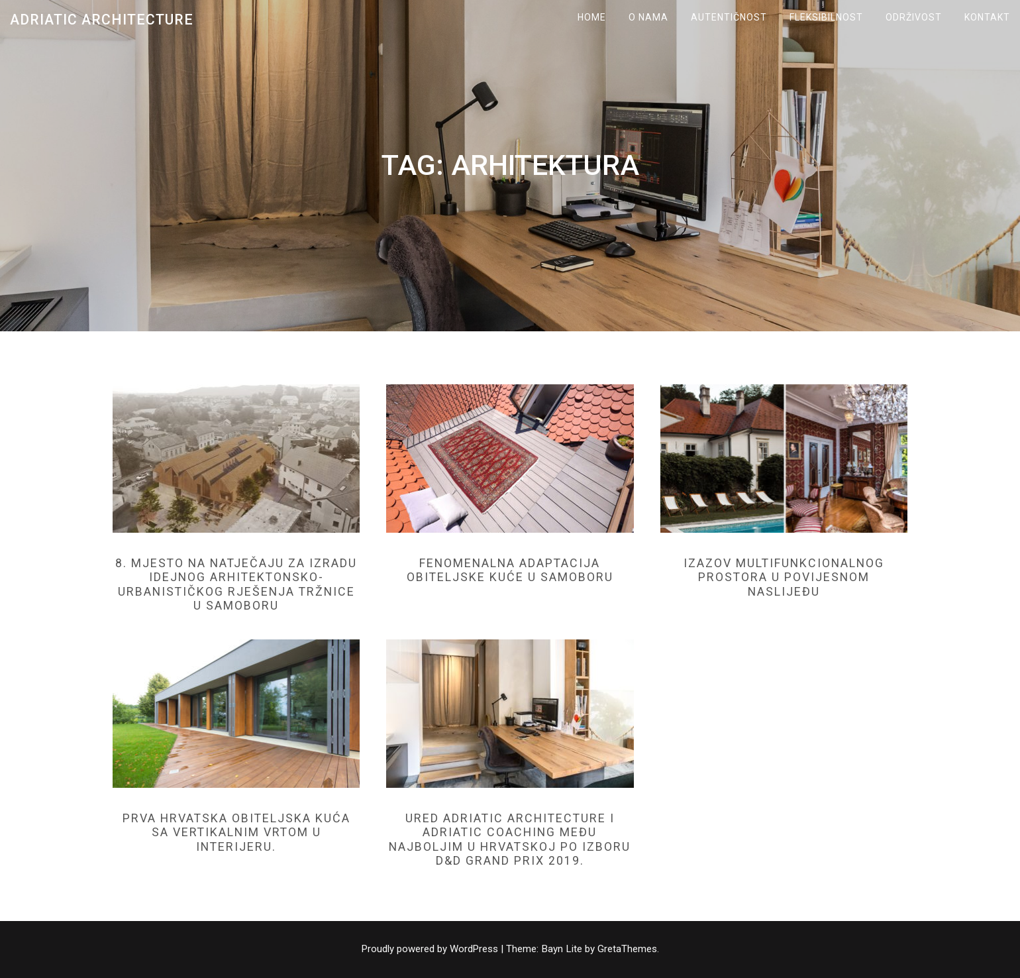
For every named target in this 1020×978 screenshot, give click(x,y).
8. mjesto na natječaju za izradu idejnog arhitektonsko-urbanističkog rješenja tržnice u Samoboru (236, 584)
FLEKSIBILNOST (826, 17)
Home (592, 17)
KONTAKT (987, 17)
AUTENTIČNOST (729, 17)
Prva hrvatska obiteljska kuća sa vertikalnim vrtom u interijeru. (236, 832)
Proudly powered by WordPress (431, 949)
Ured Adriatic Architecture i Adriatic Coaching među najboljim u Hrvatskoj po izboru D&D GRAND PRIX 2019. (510, 839)
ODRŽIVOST (914, 17)
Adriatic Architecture (102, 19)
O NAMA (648, 17)
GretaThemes (628, 949)
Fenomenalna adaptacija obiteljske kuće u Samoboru (509, 570)
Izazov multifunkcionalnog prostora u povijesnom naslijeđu (784, 577)
